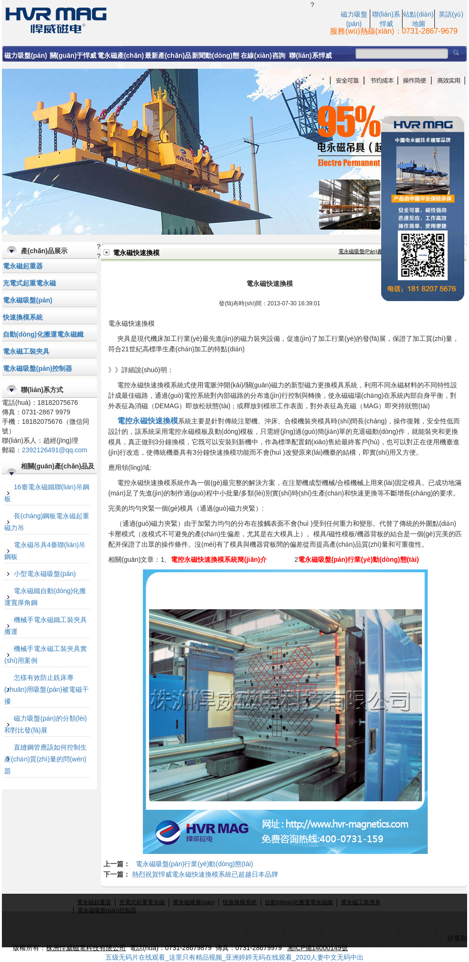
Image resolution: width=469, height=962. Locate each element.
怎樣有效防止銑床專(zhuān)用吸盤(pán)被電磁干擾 (46, 689)
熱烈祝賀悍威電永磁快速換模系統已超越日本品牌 (205, 874)
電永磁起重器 (23, 266)
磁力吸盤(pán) (25, 55)
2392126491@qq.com (54, 450)
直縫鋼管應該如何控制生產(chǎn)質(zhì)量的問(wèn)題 (45, 759)
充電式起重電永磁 (29, 283)
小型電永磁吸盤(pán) (45, 573)
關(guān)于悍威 (73, 55)
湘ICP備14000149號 (317, 948)
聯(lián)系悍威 (310, 55)
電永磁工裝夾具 (26, 351)
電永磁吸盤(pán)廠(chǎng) (370, 251)
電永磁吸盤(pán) (27, 300)
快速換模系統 (23, 317)
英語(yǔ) (451, 14)
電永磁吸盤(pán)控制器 (37, 368)
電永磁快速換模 (156, 19)
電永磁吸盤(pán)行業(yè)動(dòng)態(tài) (194, 864)
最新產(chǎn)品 (168, 55)
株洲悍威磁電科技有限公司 (86, 948)
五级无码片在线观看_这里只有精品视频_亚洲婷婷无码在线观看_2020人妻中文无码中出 (234, 957)
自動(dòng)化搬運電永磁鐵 (43, 334)
